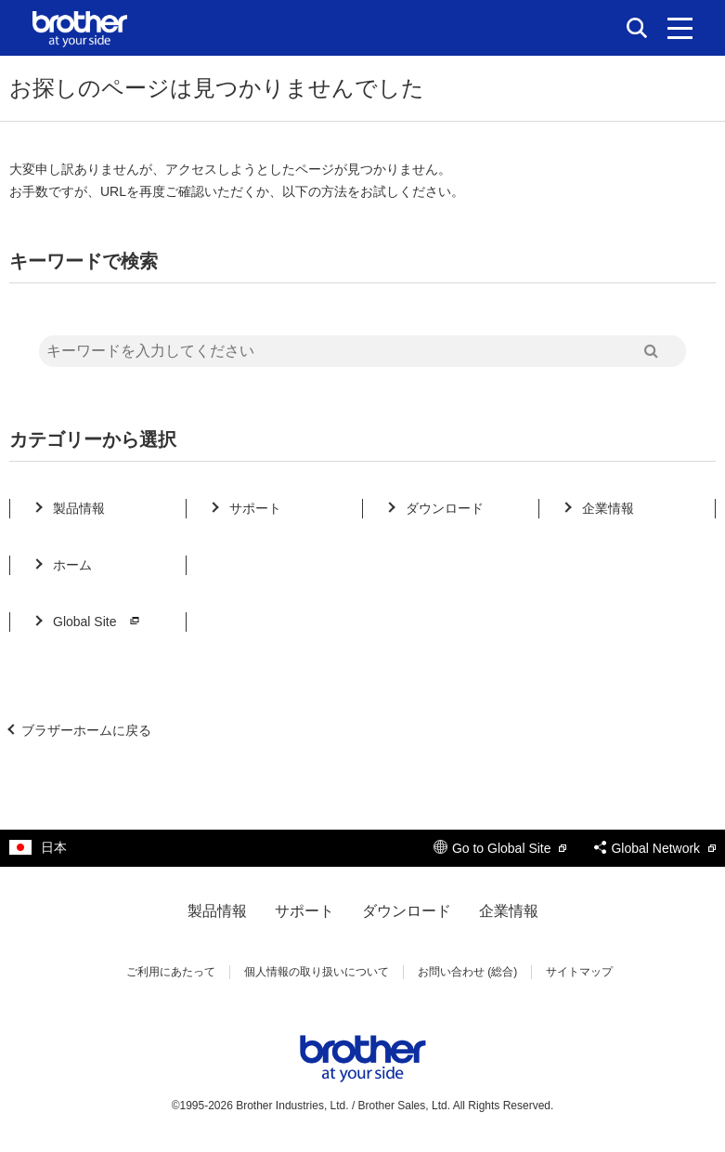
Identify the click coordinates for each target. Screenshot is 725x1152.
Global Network (655, 848)
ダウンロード (445, 508)
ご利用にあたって (170, 971)
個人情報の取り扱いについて (316, 971)
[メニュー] (680, 28)
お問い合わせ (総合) (467, 971)
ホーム (72, 564)
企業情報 (608, 508)
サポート (255, 508)
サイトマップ (579, 971)
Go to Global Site (500, 848)
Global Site (98, 621)
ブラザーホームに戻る (86, 730)
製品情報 (79, 508)
